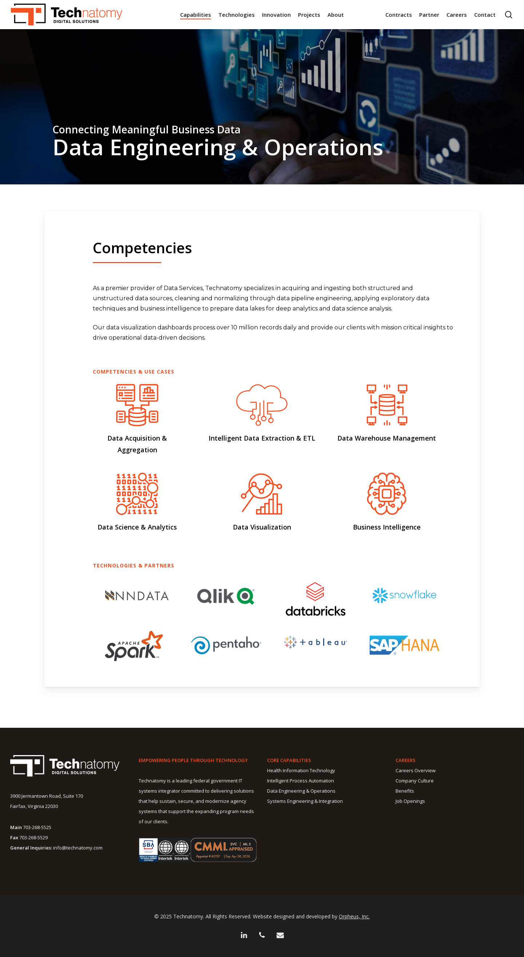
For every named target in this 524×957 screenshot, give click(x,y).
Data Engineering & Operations (301, 791)
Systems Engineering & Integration (305, 801)
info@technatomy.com (78, 847)
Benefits (405, 791)
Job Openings (410, 801)
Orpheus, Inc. (354, 916)
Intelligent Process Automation (300, 780)
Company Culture (415, 780)
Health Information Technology (301, 770)
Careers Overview (416, 770)
